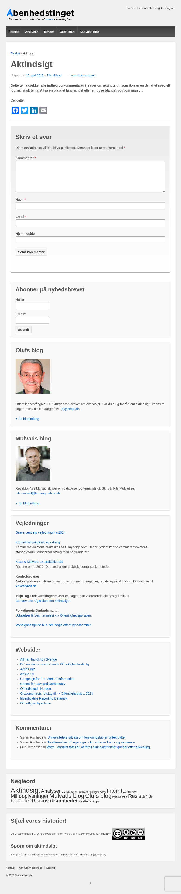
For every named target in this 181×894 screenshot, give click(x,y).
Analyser (31, 31)
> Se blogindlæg (27, 424)
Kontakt (131, 8)
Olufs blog (67, 31)
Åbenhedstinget (23, 881)
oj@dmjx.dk (70, 414)
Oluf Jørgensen (81, 860)
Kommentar (26, 158)
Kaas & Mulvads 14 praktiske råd (39, 567)
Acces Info (27, 675)
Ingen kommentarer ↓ (84, 75)
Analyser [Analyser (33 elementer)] (51, 796)
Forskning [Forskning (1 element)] (94, 797)
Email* (32, 323)
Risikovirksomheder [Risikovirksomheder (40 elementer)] (55, 806)
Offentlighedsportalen (35, 709)
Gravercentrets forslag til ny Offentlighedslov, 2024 (56, 699)
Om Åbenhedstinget (150, 8)
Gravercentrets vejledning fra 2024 (41, 538)
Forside (14, 31)
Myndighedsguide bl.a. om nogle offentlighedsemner (53, 631)
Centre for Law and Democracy (42, 689)
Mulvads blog (90, 31)
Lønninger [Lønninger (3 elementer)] (130, 797)
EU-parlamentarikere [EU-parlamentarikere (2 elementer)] (75, 797)
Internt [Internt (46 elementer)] (114, 796)
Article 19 (27, 679)
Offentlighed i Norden (35, 694)
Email (20, 222)
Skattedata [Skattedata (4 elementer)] (86, 807)
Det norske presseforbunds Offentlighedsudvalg (54, 670)
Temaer (48, 31)
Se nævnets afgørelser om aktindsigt (42, 606)
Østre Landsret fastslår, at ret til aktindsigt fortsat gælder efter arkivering (98, 753)
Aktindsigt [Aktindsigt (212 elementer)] (25, 796)
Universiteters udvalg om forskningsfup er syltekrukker (87, 743)
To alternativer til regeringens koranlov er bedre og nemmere (91, 748)
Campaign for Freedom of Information (47, 684)
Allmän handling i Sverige (38, 665)
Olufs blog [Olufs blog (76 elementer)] (98, 801)
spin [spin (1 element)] (97, 807)
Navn (19, 205)
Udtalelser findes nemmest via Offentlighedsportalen (53, 621)
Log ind (170, 8)
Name (32, 309)
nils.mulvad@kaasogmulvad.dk (38, 499)
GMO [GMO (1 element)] (103, 797)
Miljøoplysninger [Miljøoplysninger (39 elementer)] (30, 802)
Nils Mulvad (54, 75)
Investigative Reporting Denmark (43, 704)
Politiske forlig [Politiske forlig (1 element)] (120, 802)
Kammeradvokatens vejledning (38, 548)
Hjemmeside (25, 239)
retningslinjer (103, 839)
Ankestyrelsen (26, 592)
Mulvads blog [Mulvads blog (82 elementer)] (66, 801)
